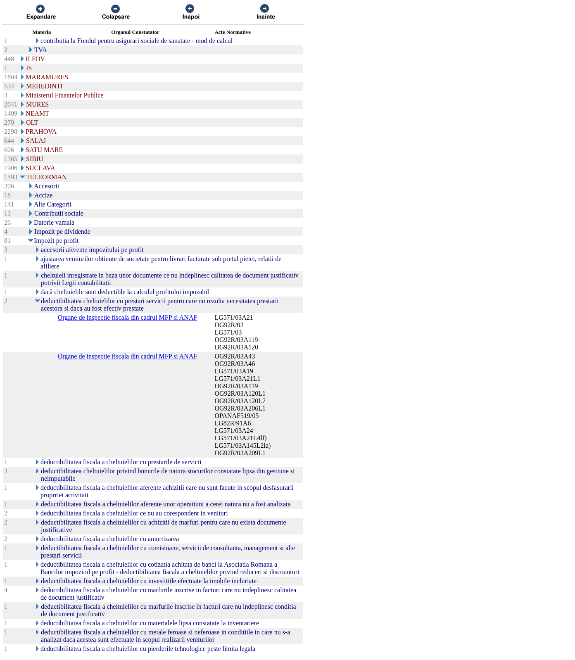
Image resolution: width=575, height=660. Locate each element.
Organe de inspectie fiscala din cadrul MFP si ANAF (127, 317)
